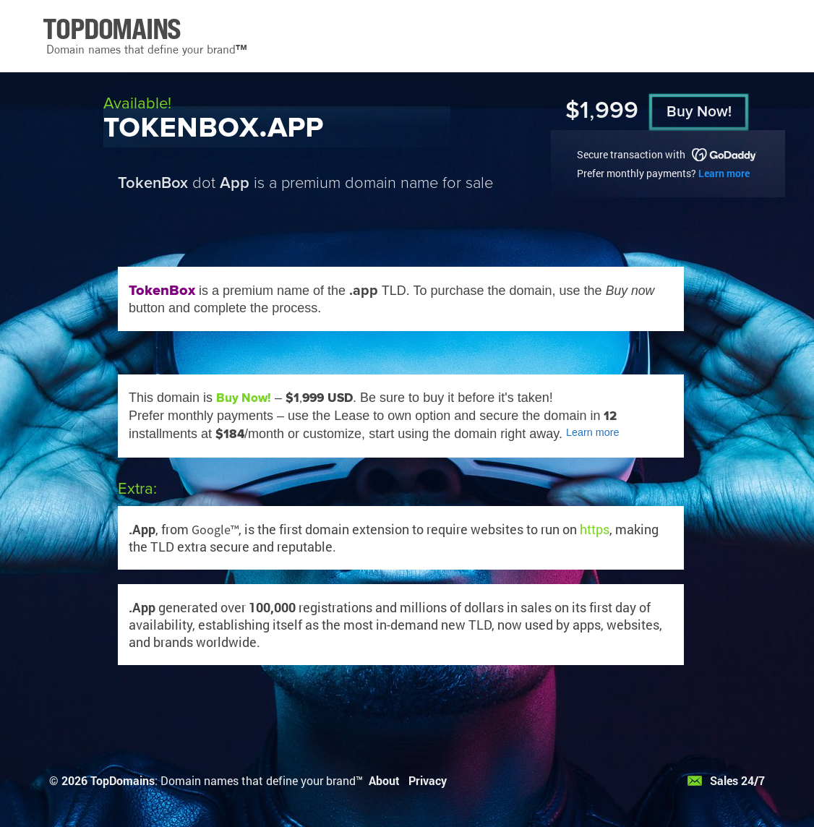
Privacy (427, 780)
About (384, 780)
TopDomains (122, 780)
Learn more (724, 173)
